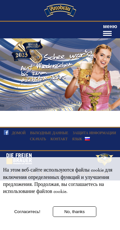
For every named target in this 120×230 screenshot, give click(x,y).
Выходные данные (49, 133)
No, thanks (74, 212)
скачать (38, 139)
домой (19, 133)
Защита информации (94, 133)
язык (77, 139)
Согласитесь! (27, 212)
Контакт (59, 139)
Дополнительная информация (32, 200)
